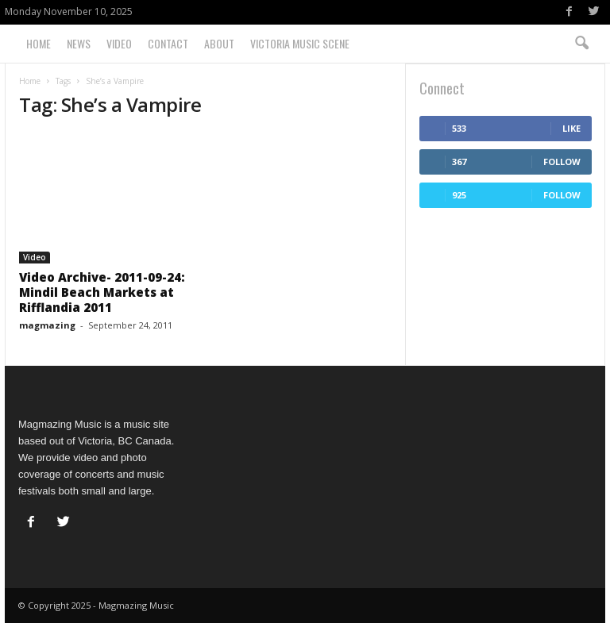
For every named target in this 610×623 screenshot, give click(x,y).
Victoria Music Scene (299, 43)
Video (119, 43)
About (219, 43)
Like (571, 128)
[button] (581, 43)
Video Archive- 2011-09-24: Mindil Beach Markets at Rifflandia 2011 (102, 292)
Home (38, 43)
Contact (168, 43)
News (79, 43)
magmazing (47, 325)
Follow (562, 161)
